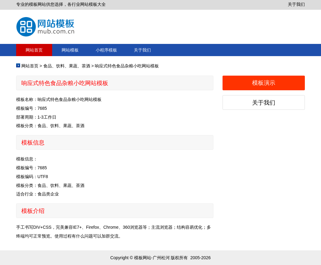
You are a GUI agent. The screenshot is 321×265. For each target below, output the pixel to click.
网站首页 (34, 50)
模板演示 (263, 83)
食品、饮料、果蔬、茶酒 (66, 65)
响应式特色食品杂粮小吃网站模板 (127, 65)
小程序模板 (106, 50)
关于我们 (296, 4)
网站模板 (70, 50)
